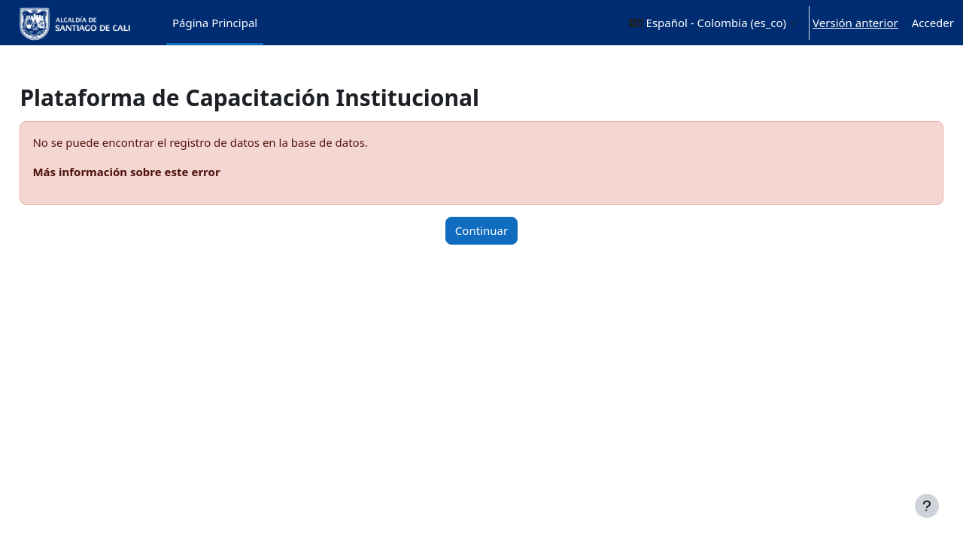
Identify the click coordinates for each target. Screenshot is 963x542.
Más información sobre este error (160, 171)
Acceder (933, 22)
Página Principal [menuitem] (214, 22)
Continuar (481, 230)
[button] (712, 22)
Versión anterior (855, 22)
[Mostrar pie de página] (927, 506)
